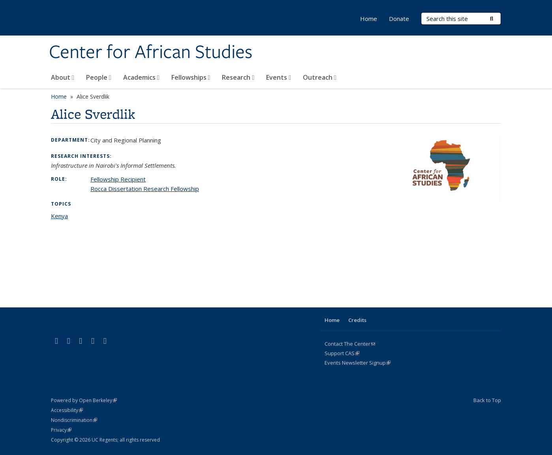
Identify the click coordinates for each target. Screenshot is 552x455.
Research (238, 77)
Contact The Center (350, 343)
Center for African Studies (150, 52)
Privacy (61, 430)
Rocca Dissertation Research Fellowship (144, 189)
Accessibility (67, 410)
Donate (399, 18)
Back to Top (487, 400)
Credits (357, 320)
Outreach (319, 77)
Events (278, 77)
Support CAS (342, 353)
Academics (141, 77)
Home (368, 18)
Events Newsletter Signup (358, 362)
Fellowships (190, 77)
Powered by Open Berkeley (84, 400)
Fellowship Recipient (118, 179)
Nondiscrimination (74, 420)
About (62, 77)
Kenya (59, 216)
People (98, 77)
